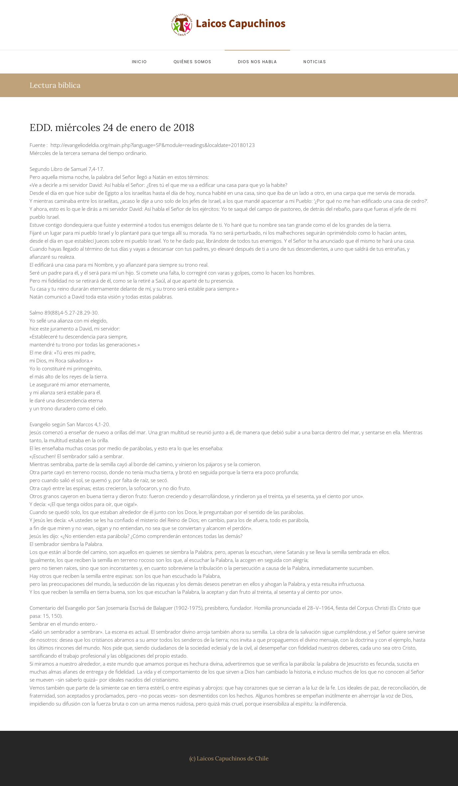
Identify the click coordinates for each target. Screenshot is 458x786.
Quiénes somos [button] (192, 62)
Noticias (314, 62)
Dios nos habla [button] (257, 62)
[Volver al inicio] (229, 25)
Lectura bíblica (55, 85)
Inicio (139, 62)
